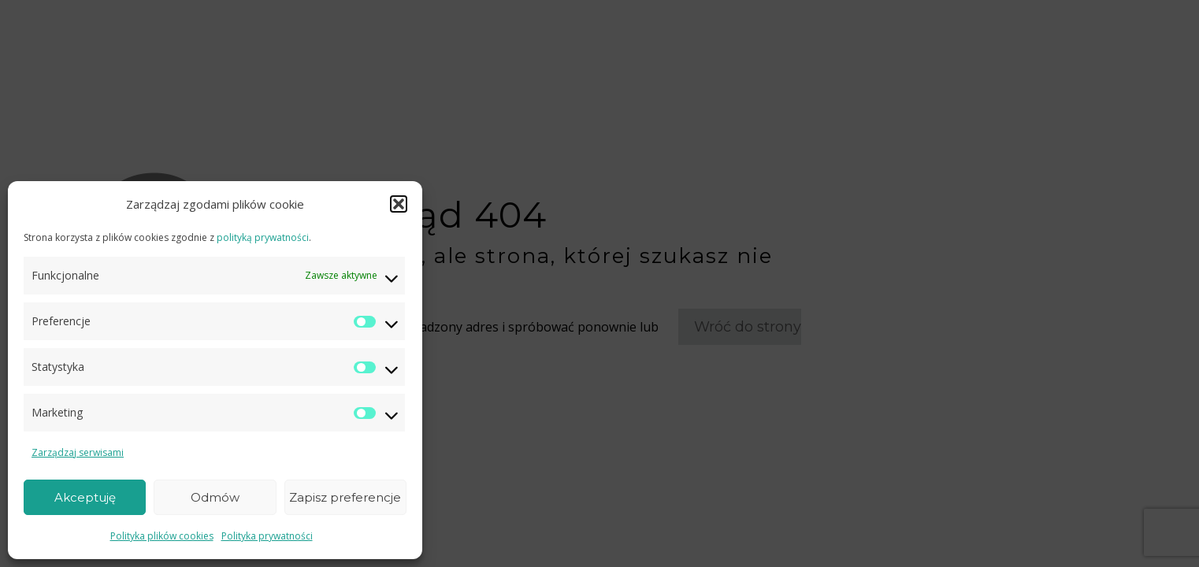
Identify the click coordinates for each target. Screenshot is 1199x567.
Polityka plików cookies (161, 536)
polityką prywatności (263, 237)
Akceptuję (85, 497)
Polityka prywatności (267, 536)
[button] (398, 204)
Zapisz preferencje (345, 497)
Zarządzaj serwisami (78, 452)
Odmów (215, 497)
